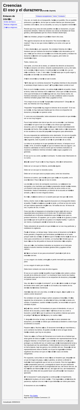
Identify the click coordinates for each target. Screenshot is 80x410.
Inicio (55, 16)
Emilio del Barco (10, 22)
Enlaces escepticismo (44, 16)
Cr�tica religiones (10, 27)
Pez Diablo (34, 396)
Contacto (61, 16)
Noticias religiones (10, 24)
